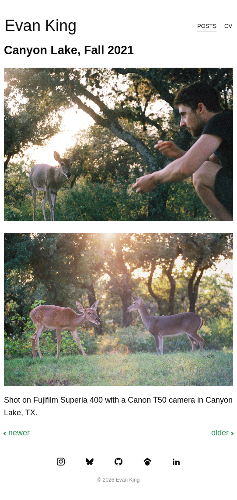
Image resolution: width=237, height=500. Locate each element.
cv (228, 25)
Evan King (41, 25)
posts (206, 25)
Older (220, 432)
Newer (19, 432)
